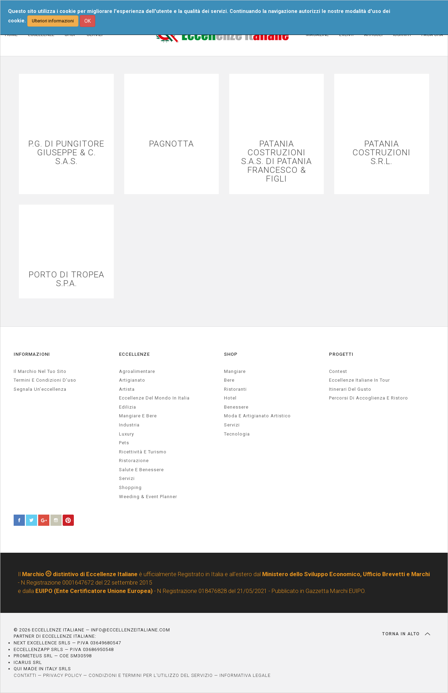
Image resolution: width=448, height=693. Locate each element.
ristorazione (134, 460)
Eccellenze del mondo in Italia (154, 398)
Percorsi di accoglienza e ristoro (368, 398)
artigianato (132, 380)
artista (127, 389)
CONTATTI (25, 675)
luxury (126, 434)
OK (87, 21)
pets (124, 442)
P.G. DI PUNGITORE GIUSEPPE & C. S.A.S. (66, 153)
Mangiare (235, 371)
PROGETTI (341, 354)
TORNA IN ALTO (406, 633)
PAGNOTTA (171, 144)
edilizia (127, 407)
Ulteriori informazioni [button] (53, 20)
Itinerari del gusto (350, 389)
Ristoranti (235, 389)
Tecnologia (237, 434)
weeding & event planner (148, 496)
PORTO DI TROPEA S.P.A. (66, 279)
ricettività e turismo (143, 451)
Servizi (232, 424)
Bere (229, 380)
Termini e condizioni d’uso (45, 380)
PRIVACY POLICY (62, 675)
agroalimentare (137, 371)
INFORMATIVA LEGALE (245, 675)
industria (129, 424)
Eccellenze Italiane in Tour (359, 380)
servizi (127, 478)
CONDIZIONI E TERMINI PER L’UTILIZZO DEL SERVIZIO (151, 675)
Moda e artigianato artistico (257, 415)
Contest (338, 371)
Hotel (230, 398)
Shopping (130, 487)
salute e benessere (141, 469)
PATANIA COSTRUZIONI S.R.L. (381, 153)
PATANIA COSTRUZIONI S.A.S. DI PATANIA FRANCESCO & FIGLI (276, 162)
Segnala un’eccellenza (40, 389)
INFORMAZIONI (32, 354)
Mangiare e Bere (138, 415)
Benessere (236, 407)
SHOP (231, 354)
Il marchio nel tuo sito (40, 371)
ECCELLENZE (134, 354)
